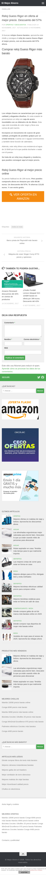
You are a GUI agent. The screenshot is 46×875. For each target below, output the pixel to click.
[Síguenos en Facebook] (42, 377)
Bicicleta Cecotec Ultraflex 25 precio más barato (21, 717)
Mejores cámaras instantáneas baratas (17, 765)
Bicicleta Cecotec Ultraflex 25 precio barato (19, 823)
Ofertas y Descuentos (16, 25)
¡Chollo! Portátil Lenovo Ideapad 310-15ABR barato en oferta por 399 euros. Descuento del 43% (31, 295)
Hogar (16, 529)
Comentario (9, 323)
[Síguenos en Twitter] (38, 377)
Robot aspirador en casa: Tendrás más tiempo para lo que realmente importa (27, 551)
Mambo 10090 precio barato (13, 818)
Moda (15, 571)
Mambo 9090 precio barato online (25, 821)
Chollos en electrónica (11, 789)
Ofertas (16, 516)
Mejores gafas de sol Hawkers (14, 770)
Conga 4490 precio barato (12, 731)
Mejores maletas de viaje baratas (15, 779)
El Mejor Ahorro (10, 3)
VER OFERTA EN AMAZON (25, 196)
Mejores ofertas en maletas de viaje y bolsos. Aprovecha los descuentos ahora (28, 521)
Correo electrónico (32, 339)
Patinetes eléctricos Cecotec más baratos (19, 726)
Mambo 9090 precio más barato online (17, 712)
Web (6, 348)
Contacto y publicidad (10, 840)
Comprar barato (20, 608)
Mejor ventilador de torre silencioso (16, 775)
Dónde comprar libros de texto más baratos (19, 760)
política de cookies (36, 870)
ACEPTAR (24, 872)
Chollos (6, 9)
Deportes (17, 559)
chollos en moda (17, 227)
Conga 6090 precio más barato (14, 707)
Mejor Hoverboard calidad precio (15, 784)
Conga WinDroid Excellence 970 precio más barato (23, 722)
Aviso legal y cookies (10, 804)
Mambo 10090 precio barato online (16, 702)
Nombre (8, 339)
